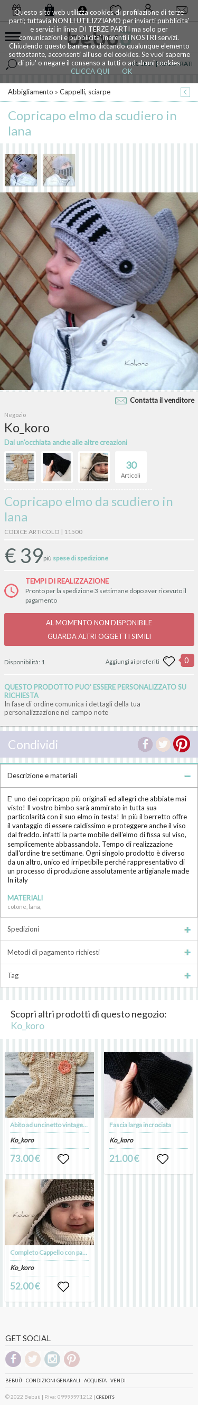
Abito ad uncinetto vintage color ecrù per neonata (79, 1125)
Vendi (118, 1380)
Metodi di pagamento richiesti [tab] (99, 952)
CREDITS (105, 1397)
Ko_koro (27, 1025)
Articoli (130, 465)
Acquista (95, 1380)
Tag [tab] (99, 975)
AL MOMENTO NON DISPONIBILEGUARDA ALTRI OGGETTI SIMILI (99, 629)
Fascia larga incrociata (140, 1125)
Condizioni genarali (53, 1380)
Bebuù (13, 1380)
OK (127, 71)
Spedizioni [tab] (99, 929)
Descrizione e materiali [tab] (99, 775)
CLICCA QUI (90, 71)
